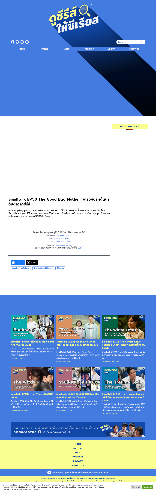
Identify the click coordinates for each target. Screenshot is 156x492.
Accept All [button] (148, 487)
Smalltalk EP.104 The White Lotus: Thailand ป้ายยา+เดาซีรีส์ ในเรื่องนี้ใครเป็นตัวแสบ (123, 345)
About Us (134, 48)
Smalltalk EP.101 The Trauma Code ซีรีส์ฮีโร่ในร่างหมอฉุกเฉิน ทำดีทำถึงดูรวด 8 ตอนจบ (123, 397)
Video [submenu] (67, 48)
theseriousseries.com (63, 244)
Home (22, 48)
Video (78, 452)
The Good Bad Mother (43, 268)
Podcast (78, 456)
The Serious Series (63, 241)
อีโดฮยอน (60, 268)
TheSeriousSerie (62, 238)
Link (79, 247)
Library (112, 48)
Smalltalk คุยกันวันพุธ (20, 268)
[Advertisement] (78, 70)
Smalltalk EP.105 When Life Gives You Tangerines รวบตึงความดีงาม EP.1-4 (77, 345)
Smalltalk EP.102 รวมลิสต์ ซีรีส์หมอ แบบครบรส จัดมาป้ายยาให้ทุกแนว (77, 395)
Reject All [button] (136, 487)
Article (44, 48)
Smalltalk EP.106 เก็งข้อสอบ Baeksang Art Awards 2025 (32, 343)
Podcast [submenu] (89, 48)
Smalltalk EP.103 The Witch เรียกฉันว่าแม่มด (32, 395)
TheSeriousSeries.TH (63, 235)
